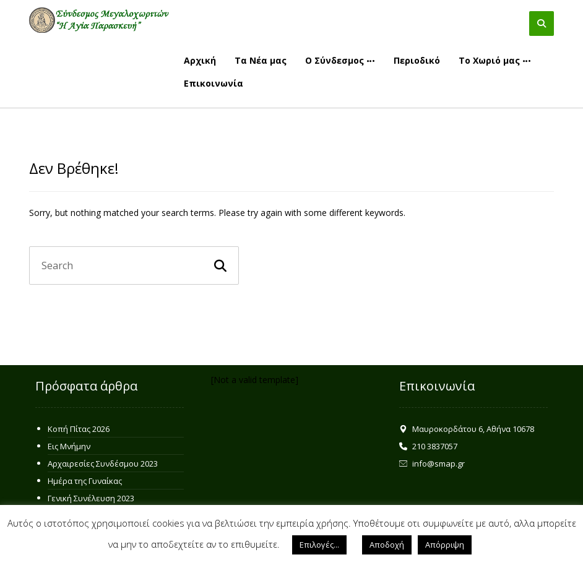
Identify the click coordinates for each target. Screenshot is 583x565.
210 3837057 (428, 446)
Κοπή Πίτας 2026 (79, 428)
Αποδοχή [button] (386, 544)
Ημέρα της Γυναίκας (85, 480)
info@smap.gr (432, 463)
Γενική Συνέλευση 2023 (91, 498)
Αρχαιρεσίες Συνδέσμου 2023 (103, 463)
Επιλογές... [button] (319, 544)
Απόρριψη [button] (444, 544)
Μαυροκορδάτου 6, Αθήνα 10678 (466, 428)
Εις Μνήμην (69, 446)
